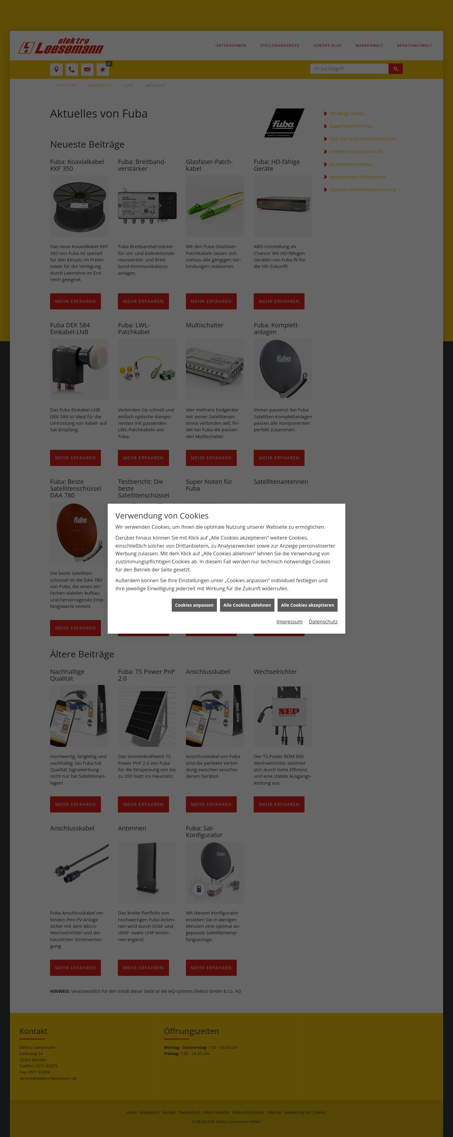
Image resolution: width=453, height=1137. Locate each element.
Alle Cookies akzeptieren (307, 605)
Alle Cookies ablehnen (247, 605)
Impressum (289, 621)
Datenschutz (323, 621)
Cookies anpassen (194, 605)
